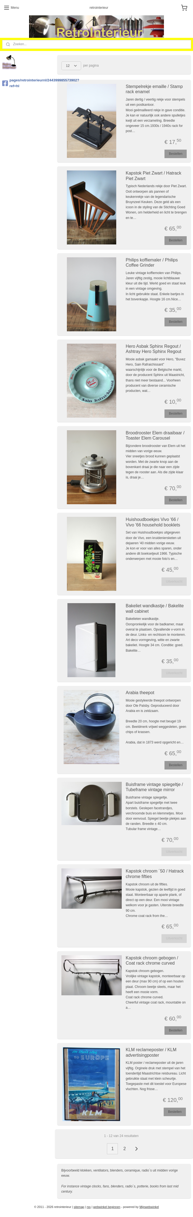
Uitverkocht (174, 581)
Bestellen (175, 154)
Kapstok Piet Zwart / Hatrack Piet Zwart (153, 176)
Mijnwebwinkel (149, 1207)
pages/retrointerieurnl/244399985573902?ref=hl (27, 83)
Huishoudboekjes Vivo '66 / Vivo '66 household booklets (153, 522)
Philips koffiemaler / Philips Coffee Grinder (152, 262)
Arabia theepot (140, 692)
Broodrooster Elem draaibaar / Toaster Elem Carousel (155, 435)
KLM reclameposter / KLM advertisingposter (151, 1052)
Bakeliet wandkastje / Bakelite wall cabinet (155, 608)
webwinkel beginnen (106, 1207)
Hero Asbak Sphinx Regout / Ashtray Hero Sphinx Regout (153, 349)
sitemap (79, 1207)
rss (89, 1207)
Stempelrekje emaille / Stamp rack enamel (154, 89)
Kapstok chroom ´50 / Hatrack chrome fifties (155, 874)
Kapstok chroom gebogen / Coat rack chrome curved (152, 960)
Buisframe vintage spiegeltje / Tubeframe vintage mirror (154, 787)
